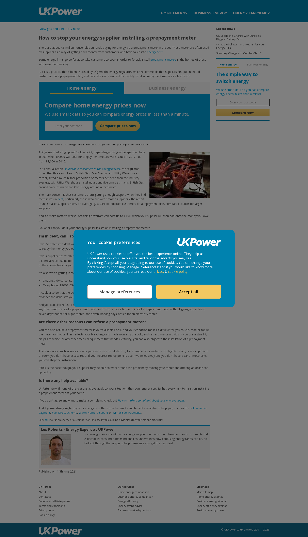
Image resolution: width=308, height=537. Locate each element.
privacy (158, 271)
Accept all (188, 291)
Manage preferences (119, 291)
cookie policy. (178, 271)
